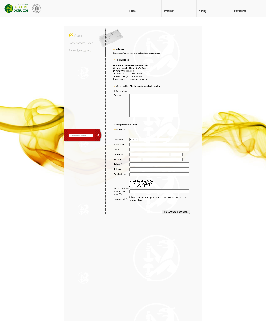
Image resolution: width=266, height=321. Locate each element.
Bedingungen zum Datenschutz (159, 197)
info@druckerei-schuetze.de (134, 79)
